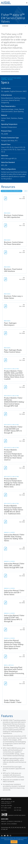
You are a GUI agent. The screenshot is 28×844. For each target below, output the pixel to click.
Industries (18, 821)
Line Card (3, 823)
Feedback (14, 823)
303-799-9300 (8, 805)
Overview (5, 26)
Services (10, 821)
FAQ (9, 823)
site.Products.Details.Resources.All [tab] (11, 191)
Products (3, 821)
